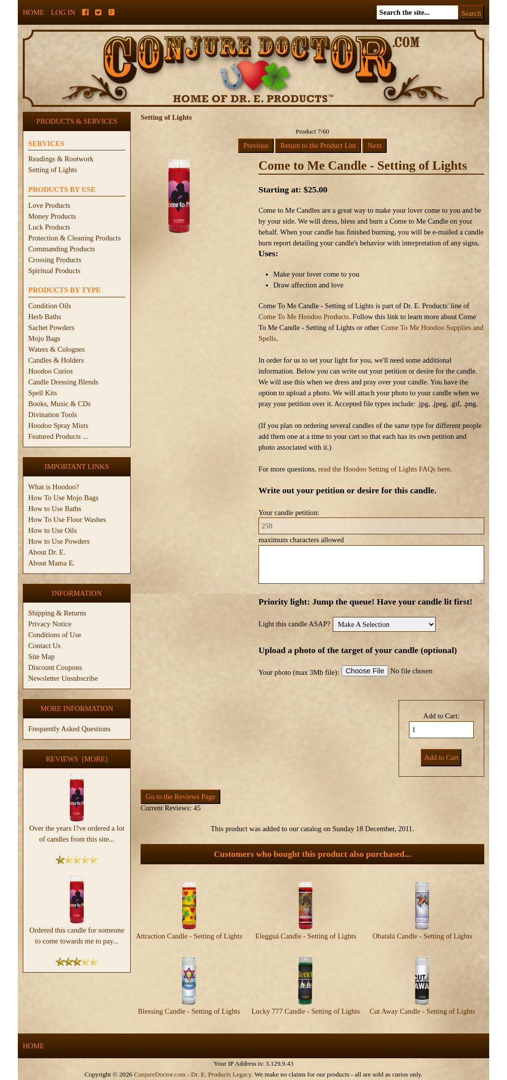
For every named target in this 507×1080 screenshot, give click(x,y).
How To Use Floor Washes (67, 519)
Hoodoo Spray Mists (58, 425)
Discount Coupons (55, 667)
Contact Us (44, 646)
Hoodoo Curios (50, 371)
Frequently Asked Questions (69, 729)
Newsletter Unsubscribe (63, 678)
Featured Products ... (58, 436)
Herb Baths (44, 317)
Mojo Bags (44, 338)
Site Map (41, 656)
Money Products (52, 216)
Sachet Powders (51, 327)
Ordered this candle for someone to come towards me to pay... (76, 931)
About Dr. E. (46, 552)
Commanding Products (61, 249)
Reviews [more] (77, 759)
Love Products (49, 205)
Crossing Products (54, 260)
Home (33, 12)
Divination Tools (52, 415)
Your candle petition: (288, 513)
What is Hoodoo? (53, 487)
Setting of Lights (52, 170)
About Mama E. (51, 563)
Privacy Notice (50, 624)
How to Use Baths (54, 509)
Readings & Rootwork (61, 159)
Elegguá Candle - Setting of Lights (305, 936)
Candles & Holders (56, 360)
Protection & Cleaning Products (74, 238)
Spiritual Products (54, 271)
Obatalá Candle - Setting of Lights (422, 936)
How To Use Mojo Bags (63, 498)
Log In (63, 12)
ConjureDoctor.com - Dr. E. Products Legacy (192, 1074)
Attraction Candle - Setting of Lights (189, 936)
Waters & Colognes (56, 349)
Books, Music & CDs (59, 404)
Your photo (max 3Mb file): (298, 672)
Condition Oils (49, 306)
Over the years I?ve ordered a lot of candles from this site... (76, 829)
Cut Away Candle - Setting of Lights (422, 1011)
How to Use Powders (59, 541)
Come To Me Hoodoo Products (303, 317)
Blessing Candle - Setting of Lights (189, 1011)
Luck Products (49, 227)
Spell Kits (42, 393)
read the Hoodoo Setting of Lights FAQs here (384, 469)
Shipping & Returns (57, 613)
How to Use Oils (52, 530)
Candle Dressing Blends (63, 382)
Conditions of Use (54, 635)
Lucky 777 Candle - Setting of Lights (306, 1011)
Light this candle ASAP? (294, 624)
